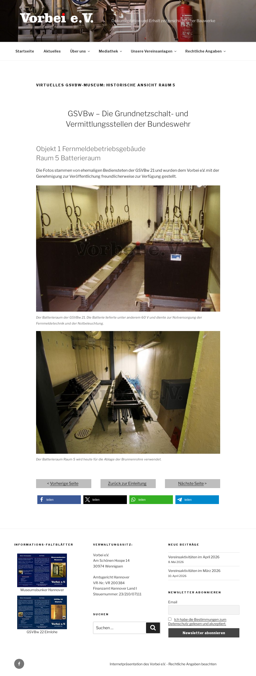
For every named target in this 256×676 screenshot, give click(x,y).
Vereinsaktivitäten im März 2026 (194, 570)
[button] (59, 499)
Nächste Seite (191, 483)
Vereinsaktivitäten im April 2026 (193, 557)
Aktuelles (52, 51)
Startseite (24, 51)
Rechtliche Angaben (205, 51)
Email (172, 602)
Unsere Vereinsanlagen (154, 51)
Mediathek (111, 51)
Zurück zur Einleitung (127, 483)
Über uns (80, 51)
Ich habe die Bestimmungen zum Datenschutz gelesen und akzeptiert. (197, 621)
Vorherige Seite (64, 483)
